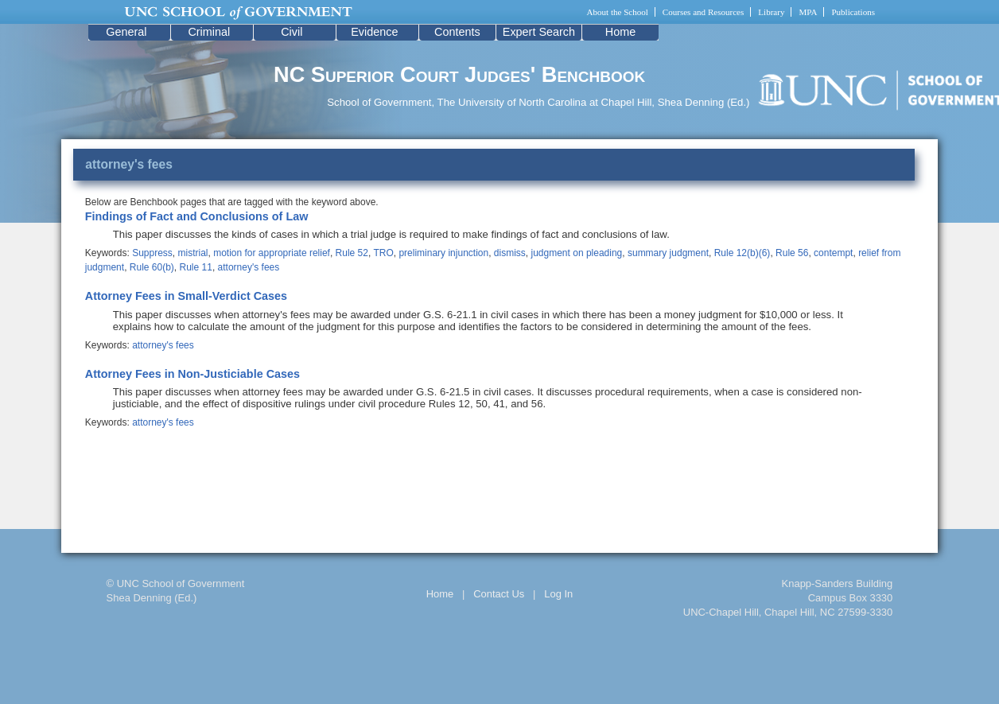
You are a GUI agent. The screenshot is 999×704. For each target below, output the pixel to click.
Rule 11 (196, 267)
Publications (853, 12)
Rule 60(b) (152, 267)
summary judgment (668, 253)
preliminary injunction (443, 253)
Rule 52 (352, 253)
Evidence (374, 31)
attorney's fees (249, 267)
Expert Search (539, 31)
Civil (291, 31)
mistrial (193, 253)
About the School (617, 12)
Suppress (152, 253)
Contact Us (498, 594)
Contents (457, 31)
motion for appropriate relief (271, 253)
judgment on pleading (577, 253)
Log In (558, 594)
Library (771, 12)
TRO (383, 253)
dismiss (510, 253)
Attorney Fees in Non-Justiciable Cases (192, 374)
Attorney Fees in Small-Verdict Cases (186, 296)
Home (620, 31)
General (126, 31)
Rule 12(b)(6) (742, 253)
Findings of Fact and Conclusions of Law (197, 216)
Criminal (209, 31)
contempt (833, 253)
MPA (808, 12)
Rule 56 (791, 253)
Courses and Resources (703, 12)
